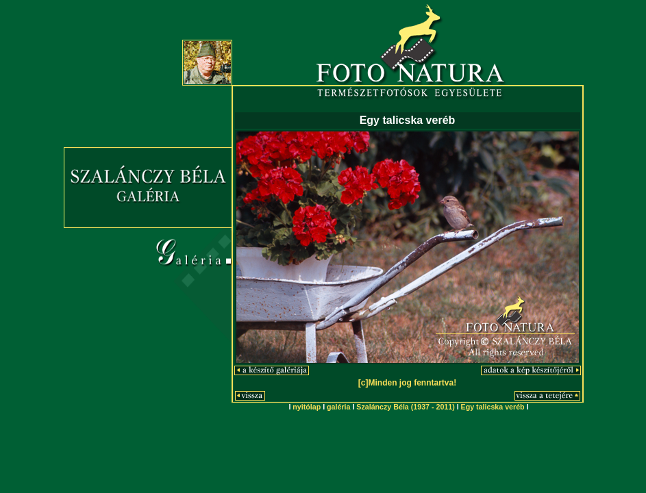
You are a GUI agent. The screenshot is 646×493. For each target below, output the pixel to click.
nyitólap (307, 407)
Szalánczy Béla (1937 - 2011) (405, 407)
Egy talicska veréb (493, 407)
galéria (338, 407)
